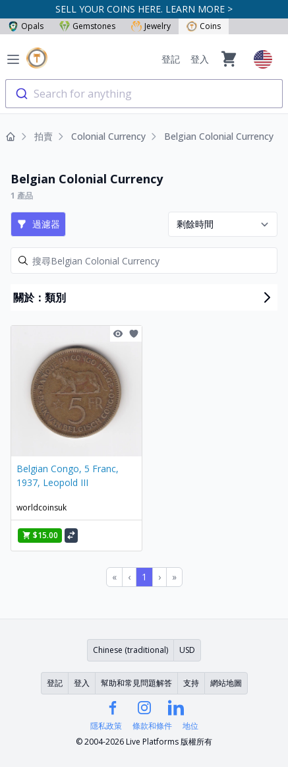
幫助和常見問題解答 (136, 683)
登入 (199, 59)
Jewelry (151, 26)
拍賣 (43, 136)
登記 (170, 59)
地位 (190, 726)
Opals (25, 26)
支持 (191, 683)
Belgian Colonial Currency (219, 136)
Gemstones (87, 26)
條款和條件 (152, 726)
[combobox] (144, 93)
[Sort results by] (222, 224)
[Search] (144, 260)
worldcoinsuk (41, 507)
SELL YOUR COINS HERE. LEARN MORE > (144, 9)
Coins (204, 26)
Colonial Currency (108, 136)
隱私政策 (106, 726)
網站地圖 (226, 683)
